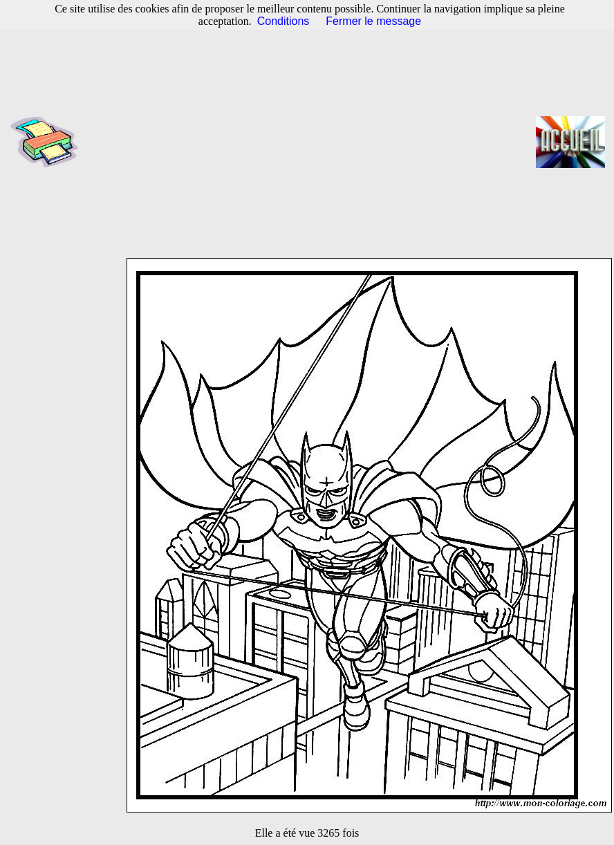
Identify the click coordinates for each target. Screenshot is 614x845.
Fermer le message (373, 21)
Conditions (283, 21)
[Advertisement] (311, 142)
